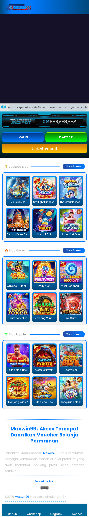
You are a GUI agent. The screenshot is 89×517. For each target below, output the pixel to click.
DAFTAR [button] (66, 137)
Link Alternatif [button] (44, 148)
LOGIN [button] (22, 137)
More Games (74, 166)
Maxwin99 (50, 453)
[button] (81, 7)
